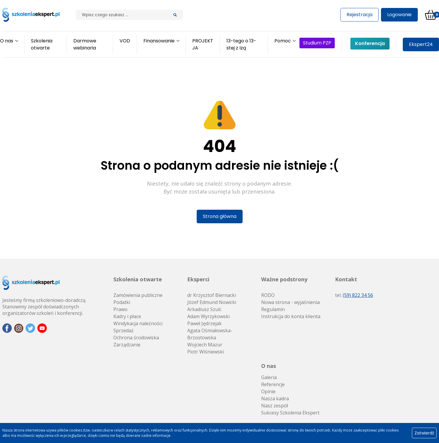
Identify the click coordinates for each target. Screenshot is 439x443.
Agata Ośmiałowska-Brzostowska (209, 334)
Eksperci (198, 279)
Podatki (121, 302)
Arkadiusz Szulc (204, 309)
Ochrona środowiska (136, 337)
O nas (268, 365)
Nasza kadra (275, 398)
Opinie (268, 391)
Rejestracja (359, 14)
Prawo (120, 309)
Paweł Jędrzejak (204, 323)
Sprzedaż (123, 330)
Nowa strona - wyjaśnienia (290, 302)
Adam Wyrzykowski (208, 316)
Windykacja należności (138, 323)
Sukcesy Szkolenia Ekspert (290, 412)
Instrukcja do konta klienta (290, 316)
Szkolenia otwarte (137, 279)
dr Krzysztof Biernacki (211, 295)
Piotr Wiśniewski (205, 351)
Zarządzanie (126, 344)
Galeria (269, 377)
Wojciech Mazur (204, 344)
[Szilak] (122, 15)
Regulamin (273, 309)
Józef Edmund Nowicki (211, 302)
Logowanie (399, 14)
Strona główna (219, 216)
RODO (268, 295)
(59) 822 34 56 (358, 295)
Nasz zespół (274, 405)
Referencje (273, 384)
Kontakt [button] (346, 279)
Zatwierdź (424, 433)
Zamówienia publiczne (138, 295)
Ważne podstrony (284, 279)
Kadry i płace (127, 316)
